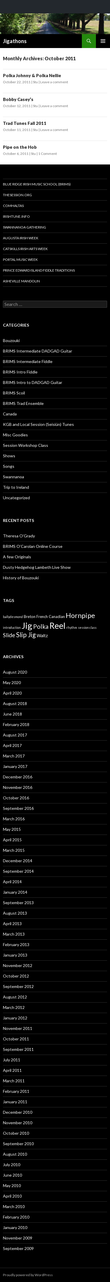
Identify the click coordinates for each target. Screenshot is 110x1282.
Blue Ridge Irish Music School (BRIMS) (37, 184)
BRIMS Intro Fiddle (20, 371)
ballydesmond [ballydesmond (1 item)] (13, 617)
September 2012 (18, 986)
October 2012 (16, 975)
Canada (10, 413)
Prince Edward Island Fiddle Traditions (39, 270)
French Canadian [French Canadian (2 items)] (50, 616)
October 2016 (16, 797)
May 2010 (12, 1185)
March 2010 (14, 1206)
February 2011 (16, 1091)
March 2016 (14, 818)
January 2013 (15, 954)
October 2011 (16, 1038)
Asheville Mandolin (21, 281)
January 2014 (15, 892)
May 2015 (12, 829)
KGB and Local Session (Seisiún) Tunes (38, 424)
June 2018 (12, 713)
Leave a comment (54, 82)
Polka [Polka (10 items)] (40, 626)
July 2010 (11, 1164)
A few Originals (17, 556)
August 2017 (15, 734)
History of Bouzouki (21, 577)
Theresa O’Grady (19, 535)
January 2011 (15, 1101)
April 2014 (12, 881)
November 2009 (17, 1237)
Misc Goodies (15, 434)
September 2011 (18, 1049)
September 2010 (18, 1143)
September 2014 (18, 871)
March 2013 (14, 934)
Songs (8, 466)
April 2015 (12, 839)
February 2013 (16, 944)
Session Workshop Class (25, 445)
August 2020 (15, 672)
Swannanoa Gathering (24, 227)
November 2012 (17, 965)
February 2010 (16, 1216)
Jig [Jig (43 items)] (27, 625)
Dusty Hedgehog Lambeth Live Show (37, 567)
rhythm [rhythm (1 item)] (71, 627)
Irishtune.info (16, 216)
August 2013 (15, 913)
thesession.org (17, 195)
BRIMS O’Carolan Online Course (32, 546)
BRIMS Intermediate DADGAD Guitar (37, 350)
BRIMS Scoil (14, 392)
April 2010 (12, 1196)
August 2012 (15, 996)
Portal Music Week (20, 259)
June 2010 (12, 1175)
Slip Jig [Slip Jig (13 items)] (26, 635)
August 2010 (15, 1154)
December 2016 (17, 776)
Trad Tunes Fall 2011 (24, 123)
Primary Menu (103, 41)
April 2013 (12, 923)
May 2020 (12, 682)
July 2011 (11, 1059)
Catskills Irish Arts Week (25, 249)
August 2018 (15, 703)
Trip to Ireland (16, 487)
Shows (9, 455)
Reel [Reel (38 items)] (57, 626)
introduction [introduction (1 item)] (12, 627)
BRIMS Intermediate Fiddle (28, 361)
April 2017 (12, 745)
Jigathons (15, 41)
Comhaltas (13, 205)
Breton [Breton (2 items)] (29, 616)
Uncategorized (16, 497)
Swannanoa (13, 476)
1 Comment (47, 153)
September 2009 (18, 1248)
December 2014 (17, 860)
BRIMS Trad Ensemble (23, 403)
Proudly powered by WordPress (28, 1275)
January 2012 (15, 1017)
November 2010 (17, 1122)
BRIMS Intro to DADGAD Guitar (32, 382)
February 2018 (16, 724)
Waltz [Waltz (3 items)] (42, 635)
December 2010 (17, 1112)
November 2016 (17, 787)
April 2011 (12, 1070)
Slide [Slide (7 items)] (9, 635)
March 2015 (14, 850)
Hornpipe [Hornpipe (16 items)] (80, 615)
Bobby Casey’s (18, 99)
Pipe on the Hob (20, 147)
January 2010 (15, 1227)
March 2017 (14, 755)
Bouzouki (11, 340)
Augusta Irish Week (20, 238)
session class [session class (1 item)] (87, 627)
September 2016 (18, 808)
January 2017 (15, 766)
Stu (35, 82)
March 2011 (14, 1080)
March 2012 (14, 1007)
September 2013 (18, 902)
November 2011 (17, 1028)
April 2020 (12, 692)
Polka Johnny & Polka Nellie (32, 75)
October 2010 (16, 1133)
